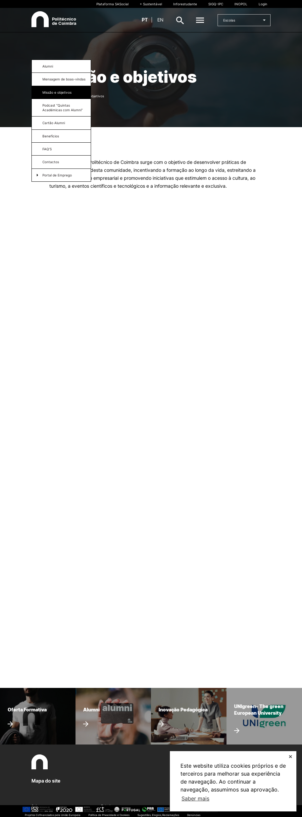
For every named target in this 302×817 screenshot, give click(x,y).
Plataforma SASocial (112, 4)
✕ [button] (290, 756)
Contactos (50, 162)
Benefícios (50, 136)
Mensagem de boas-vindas (63, 79)
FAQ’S (47, 149)
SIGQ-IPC (215, 4)
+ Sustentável (151, 4)
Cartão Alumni (53, 123)
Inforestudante (185, 4)
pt (145, 20)
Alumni (47, 66)
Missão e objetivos (57, 92)
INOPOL (240, 4)
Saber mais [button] (195, 798)
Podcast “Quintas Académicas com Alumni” (62, 107)
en (160, 20)
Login (263, 4)
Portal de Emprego (57, 175)
